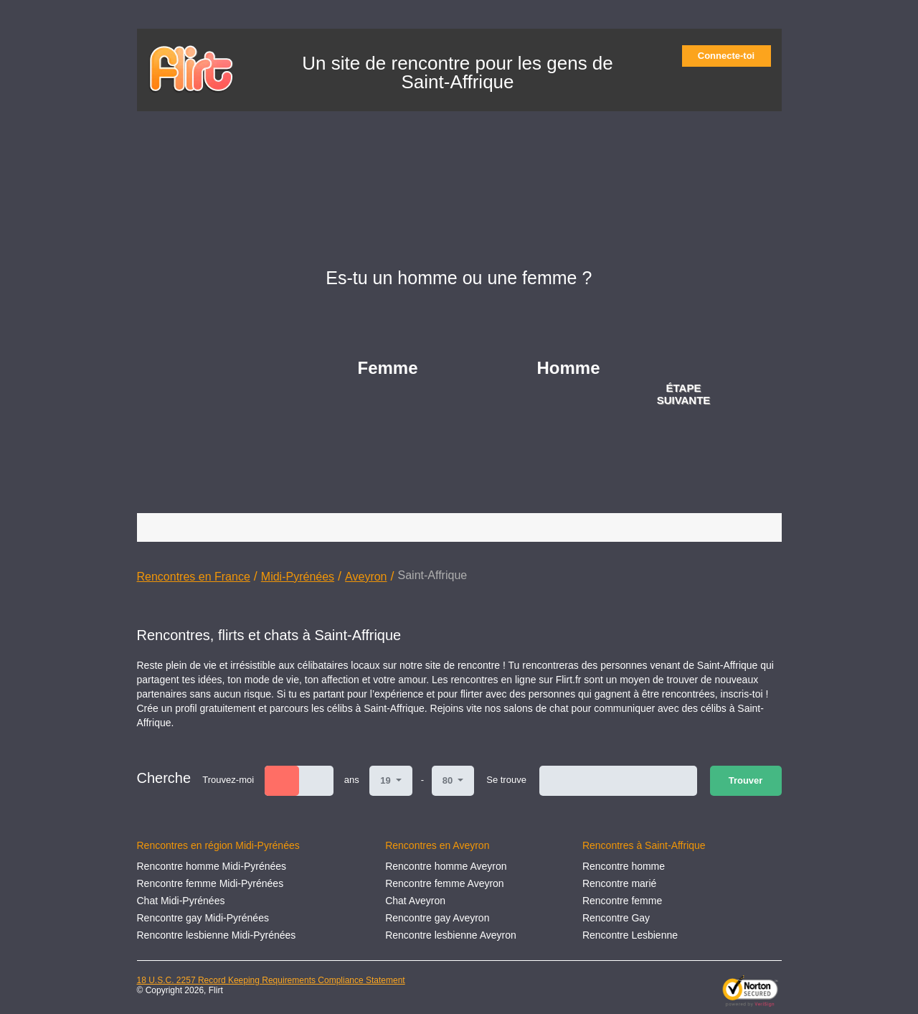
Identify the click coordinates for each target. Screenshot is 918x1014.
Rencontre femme (622, 900)
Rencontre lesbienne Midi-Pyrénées (216, 935)
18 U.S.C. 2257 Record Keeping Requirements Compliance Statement (271, 980)
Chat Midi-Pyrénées (181, 900)
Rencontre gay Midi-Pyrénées (203, 918)
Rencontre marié (619, 883)
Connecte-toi (731, 55)
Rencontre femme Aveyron (444, 883)
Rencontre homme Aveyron (445, 866)
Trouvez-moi (228, 779)
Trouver (746, 780)
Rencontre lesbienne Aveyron (450, 935)
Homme (568, 367)
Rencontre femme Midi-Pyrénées (210, 883)
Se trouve (506, 779)
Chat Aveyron (415, 900)
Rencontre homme (623, 866)
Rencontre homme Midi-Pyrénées (212, 866)
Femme (388, 367)
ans (351, 779)
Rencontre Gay (616, 918)
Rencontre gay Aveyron (437, 918)
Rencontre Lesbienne (630, 935)
